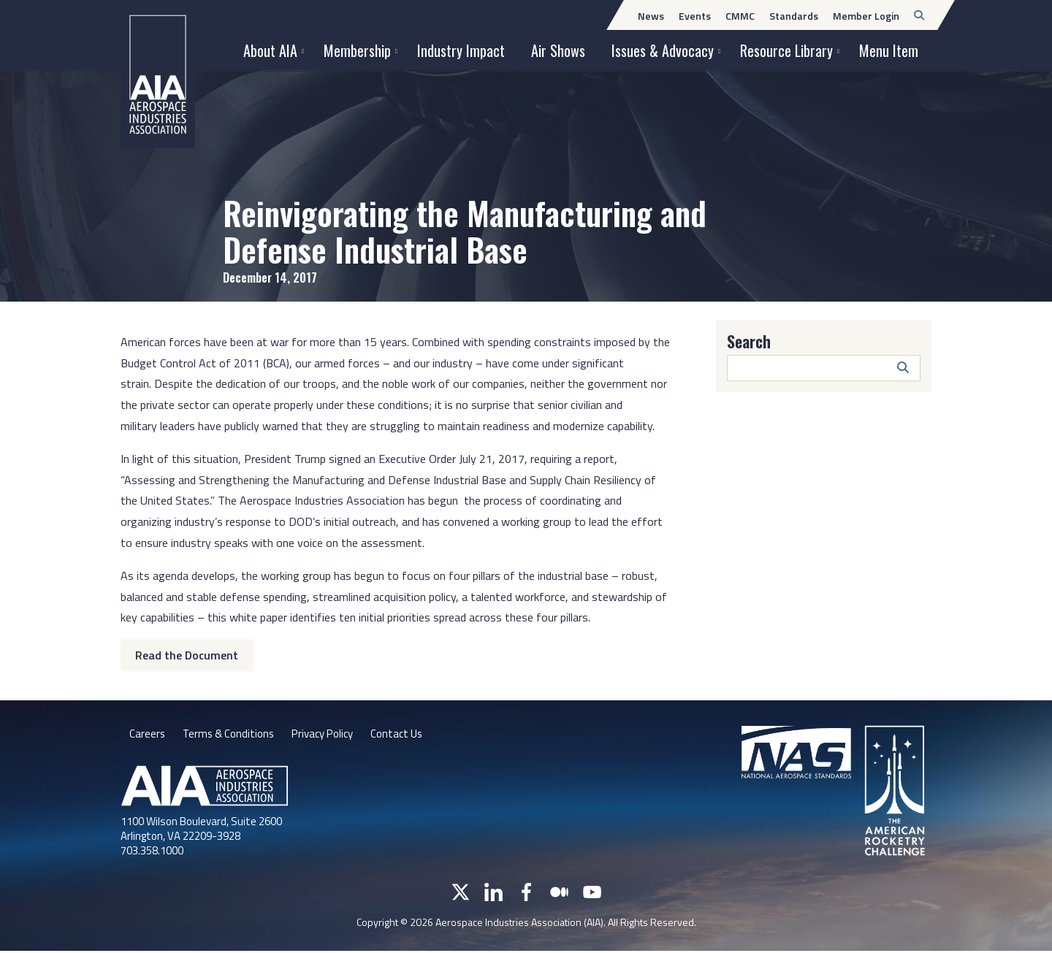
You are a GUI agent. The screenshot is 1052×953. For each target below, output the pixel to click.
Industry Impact (461, 50)
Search (749, 341)
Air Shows (558, 50)
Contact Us (411, 735)
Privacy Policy (332, 735)
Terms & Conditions (232, 735)
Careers (147, 735)
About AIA (270, 50)
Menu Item (888, 50)
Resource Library (786, 50)
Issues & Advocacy (662, 50)
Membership (357, 50)
